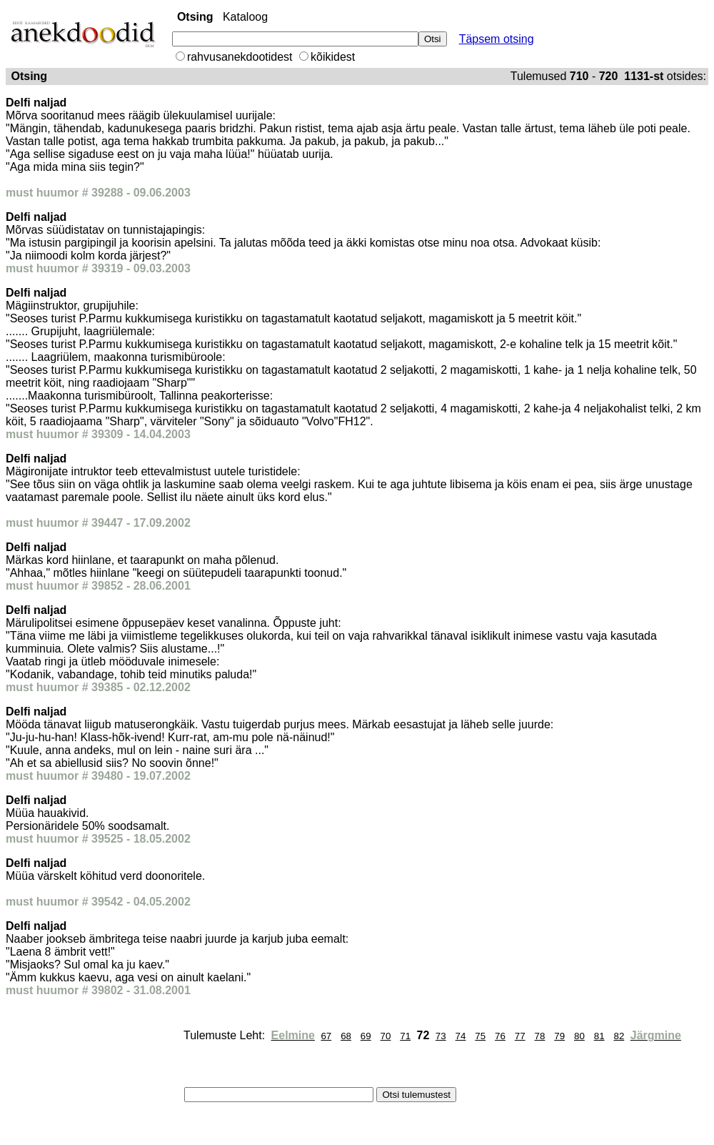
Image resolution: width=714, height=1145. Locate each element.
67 (326, 1036)
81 (599, 1036)
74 (461, 1036)
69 (366, 1036)
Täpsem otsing (496, 39)
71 (405, 1036)
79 (559, 1036)
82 (618, 1036)
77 (520, 1036)
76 (500, 1036)
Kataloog (245, 17)
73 (441, 1036)
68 (346, 1036)
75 (480, 1036)
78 (540, 1036)
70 (386, 1036)
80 (579, 1036)
